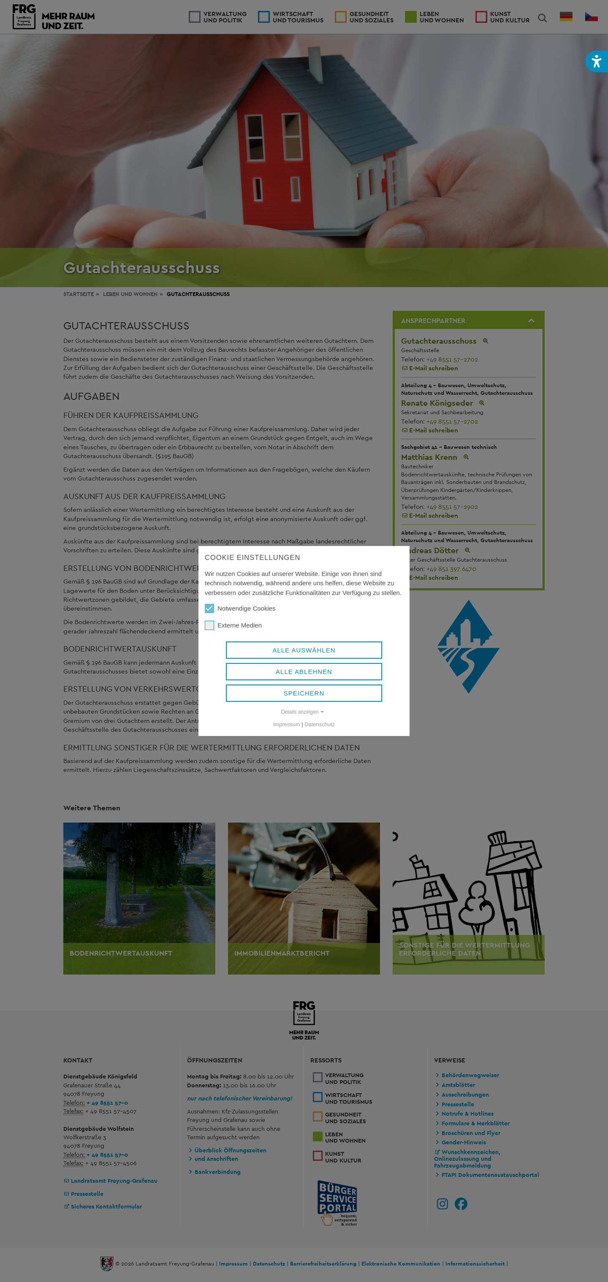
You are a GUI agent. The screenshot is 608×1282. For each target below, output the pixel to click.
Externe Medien (233, 625)
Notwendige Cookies (240, 608)
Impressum (286, 724)
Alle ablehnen (304, 671)
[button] (596, 61)
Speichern (304, 693)
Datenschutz (319, 724)
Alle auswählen (303, 650)
